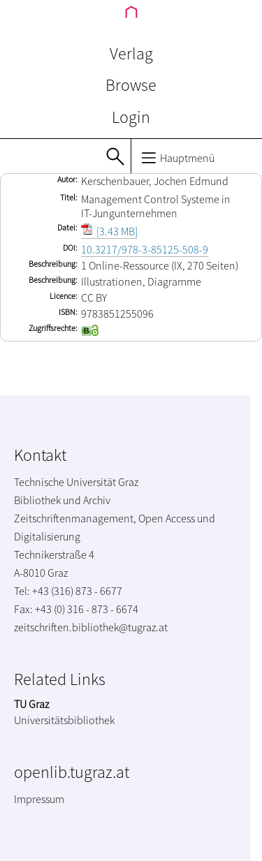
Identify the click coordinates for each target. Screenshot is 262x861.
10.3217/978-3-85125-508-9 (144, 249)
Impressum (39, 799)
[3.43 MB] (109, 231)
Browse (131, 85)
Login (131, 117)
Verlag (131, 53)
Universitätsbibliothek (64, 720)
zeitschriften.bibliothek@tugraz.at (91, 627)
